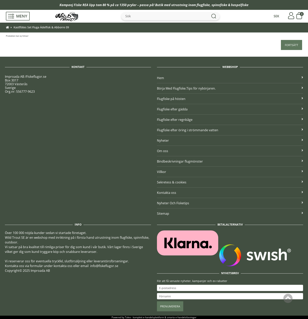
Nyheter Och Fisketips (230, 203)
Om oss (230, 151)
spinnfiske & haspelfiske (230, 5)
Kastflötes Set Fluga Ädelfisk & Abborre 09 (41, 27)
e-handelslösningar (185, 317)
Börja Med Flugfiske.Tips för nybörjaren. (230, 88)
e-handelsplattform (153, 317)
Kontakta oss (230, 192)
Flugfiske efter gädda (230, 109)
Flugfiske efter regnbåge (230, 119)
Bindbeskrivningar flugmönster (230, 161)
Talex (128, 317)
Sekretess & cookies (230, 182)
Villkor (230, 172)
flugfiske (203, 5)
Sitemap (230, 213)
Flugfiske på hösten (230, 99)
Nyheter (230, 140)
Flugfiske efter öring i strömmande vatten (230, 130)
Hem (230, 78)
